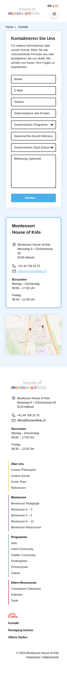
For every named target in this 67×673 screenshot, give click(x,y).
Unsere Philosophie (23, 469)
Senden (30, 197)
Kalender (17, 594)
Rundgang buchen (20, 630)
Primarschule (19, 567)
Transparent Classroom (26, 588)
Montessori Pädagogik (25, 503)
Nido (14, 543)
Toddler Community (23, 555)
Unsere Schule (20, 475)
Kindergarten (19, 560)
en (50, 5)
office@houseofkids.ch (32, 271)
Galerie (15, 573)
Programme (19, 537)
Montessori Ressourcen (26, 527)
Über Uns (17, 463)
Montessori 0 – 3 (21, 509)
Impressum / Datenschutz (42, 657)
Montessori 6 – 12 (22, 521)
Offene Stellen (18, 637)
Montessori (18, 497)
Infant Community (22, 549)
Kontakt (13, 623)
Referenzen (18, 487)
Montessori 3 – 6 (21, 515)
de (57, 5)
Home (9, 26)
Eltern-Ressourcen (23, 582)
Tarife (14, 600)
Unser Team (18, 481)
